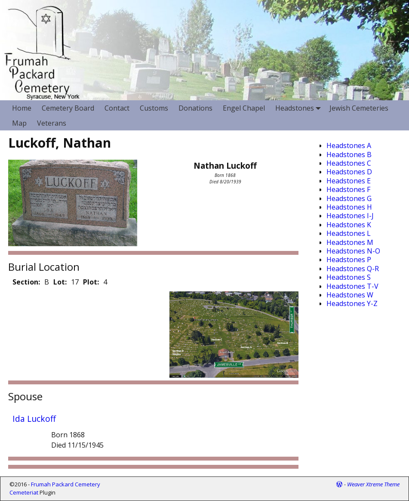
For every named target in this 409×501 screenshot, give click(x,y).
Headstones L (348, 233)
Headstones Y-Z (352, 303)
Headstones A (348, 145)
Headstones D (349, 171)
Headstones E (348, 181)
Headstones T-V (352, 286)
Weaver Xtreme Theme (373, 484)
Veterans (51, 123)
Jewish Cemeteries (358, 108)
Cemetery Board (68, 108)
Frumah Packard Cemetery (65, 484)
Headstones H (349, 207)
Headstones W (349, 295)
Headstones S (348, 277)
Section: (26, 282)
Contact (117, 108)
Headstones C (348, 163)
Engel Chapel (244, 108)
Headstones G (349, 198)
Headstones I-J (350, 215)
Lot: (60, 282)
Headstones (299, 107)
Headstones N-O (353, 251)
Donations (195, 108)
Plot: (91, 282)
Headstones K (348, 224)
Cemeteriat (23, 492)
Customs (154, 108)
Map (19, 123)
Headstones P (348, 259)
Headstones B (349, 154)
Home (21, 108)
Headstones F (348, 189)
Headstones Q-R (352, 268)
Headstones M (349, 242)
